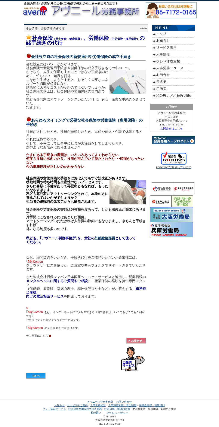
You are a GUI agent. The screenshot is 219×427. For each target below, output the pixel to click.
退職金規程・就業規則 (152, 405)
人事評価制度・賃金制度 (122, 405)
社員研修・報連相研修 (117, 409)
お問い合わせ (124, 401)
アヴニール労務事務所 (100, 401)
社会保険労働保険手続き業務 (85, 409)
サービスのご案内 (77, 405)
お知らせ (59, 405)
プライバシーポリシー (117, 413)
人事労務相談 (98, 405)
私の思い (96, 412)
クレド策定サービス (54, 409)
